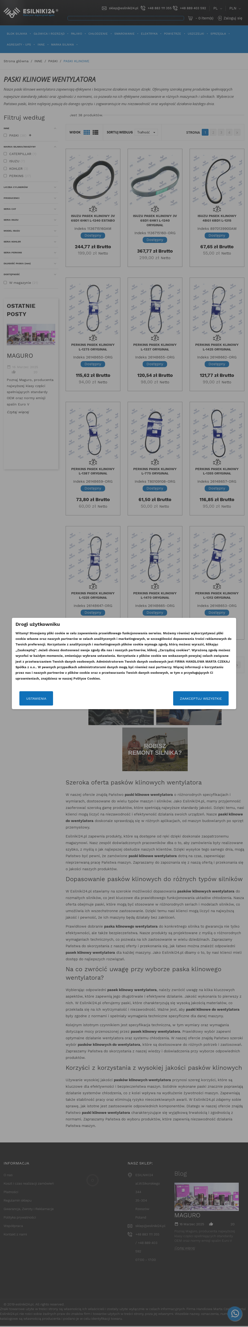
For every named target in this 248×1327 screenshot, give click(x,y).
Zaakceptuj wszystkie (207, 698)
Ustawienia (30, 698)
